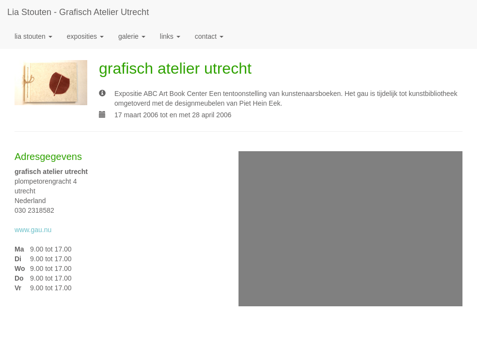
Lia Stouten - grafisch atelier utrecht (78, 12)
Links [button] (170, 36)
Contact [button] (209, 36)
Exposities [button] (85, 36)
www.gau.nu (33, 230)
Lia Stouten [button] (33, 36)
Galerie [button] (131, 36)
